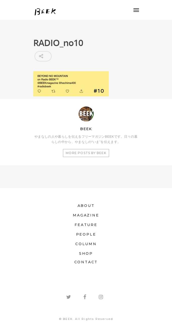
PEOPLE (86, 234)
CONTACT (86, 262)
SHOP (86, 253)
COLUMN (86, 244)
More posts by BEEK (86, 153)
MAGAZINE (86, 215)
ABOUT (86, 205)
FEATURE (86, 225)
